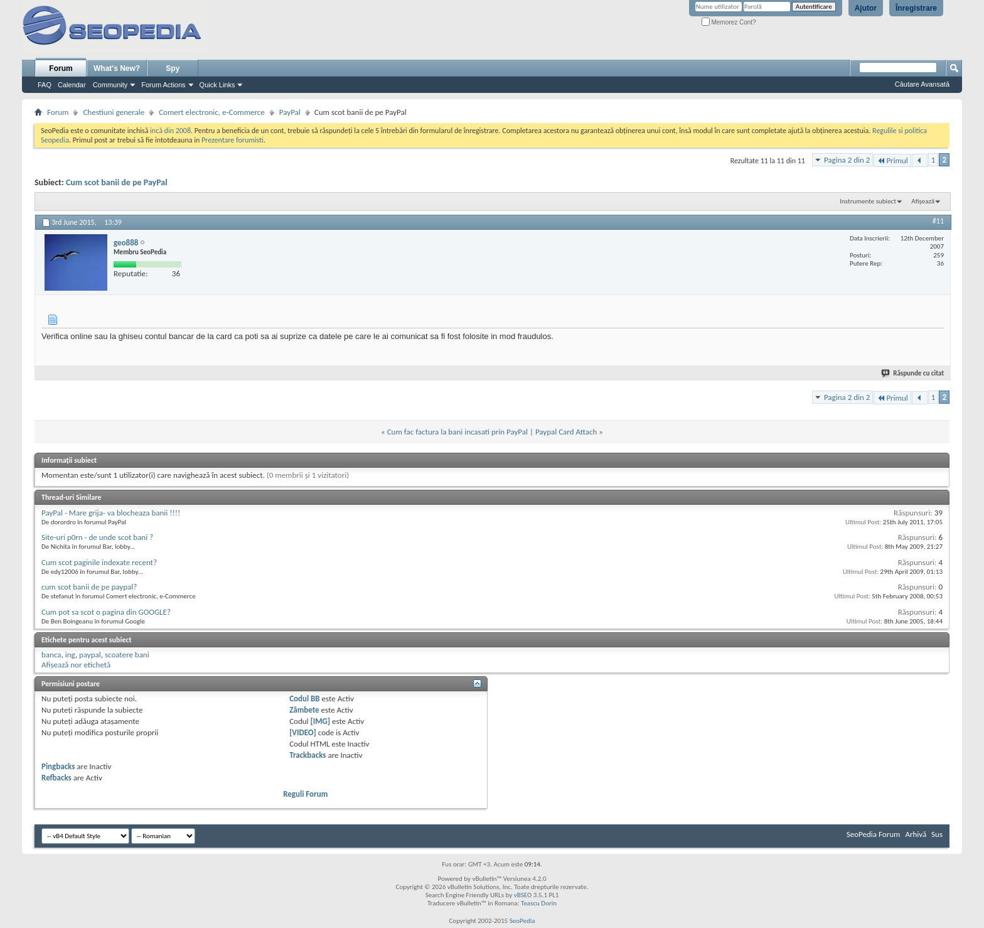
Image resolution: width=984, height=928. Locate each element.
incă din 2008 (170, 130)
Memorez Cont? (729, 22)
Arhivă (915, 834)
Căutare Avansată (922, 84)
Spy (172, 68)
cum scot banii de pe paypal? (89, 586)
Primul (892, 160)
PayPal (290, 112)
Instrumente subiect (868, 201)
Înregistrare (916, 8)
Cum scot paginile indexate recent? (99, 562)
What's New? (117, 68)
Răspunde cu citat (913, 373)
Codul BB (304, 698)
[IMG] (321, 721)
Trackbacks (307, 755)
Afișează (922, 201)
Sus (937, 834)
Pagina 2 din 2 (847, 160)
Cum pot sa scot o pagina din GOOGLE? (106, 612)
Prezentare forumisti (232, 140)
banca (51, 654)
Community (110, 85)
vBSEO (523, 895)
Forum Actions (163, 85)
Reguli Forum (305, 794)
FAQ (44, 85)
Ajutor (866, 8)
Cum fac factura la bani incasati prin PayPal (457, 431)
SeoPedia (522, 921)
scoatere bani (127, 654)
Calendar (72, 85)
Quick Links (217, 85)
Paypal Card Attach (566, 431)
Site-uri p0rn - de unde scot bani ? (97, 537)
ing (70, 654)
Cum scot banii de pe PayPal (117, 182)
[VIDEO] (302, 732)
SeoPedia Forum (874, 834)
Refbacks (56, 777)
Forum (60, 68)
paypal (90, 654)
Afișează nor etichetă (75, 664)
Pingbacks (58, 766)
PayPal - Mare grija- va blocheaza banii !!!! (110, 512)
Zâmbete (304, 710)
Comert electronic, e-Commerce (212, 112)
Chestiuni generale (113, 112)
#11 (938, 221)
